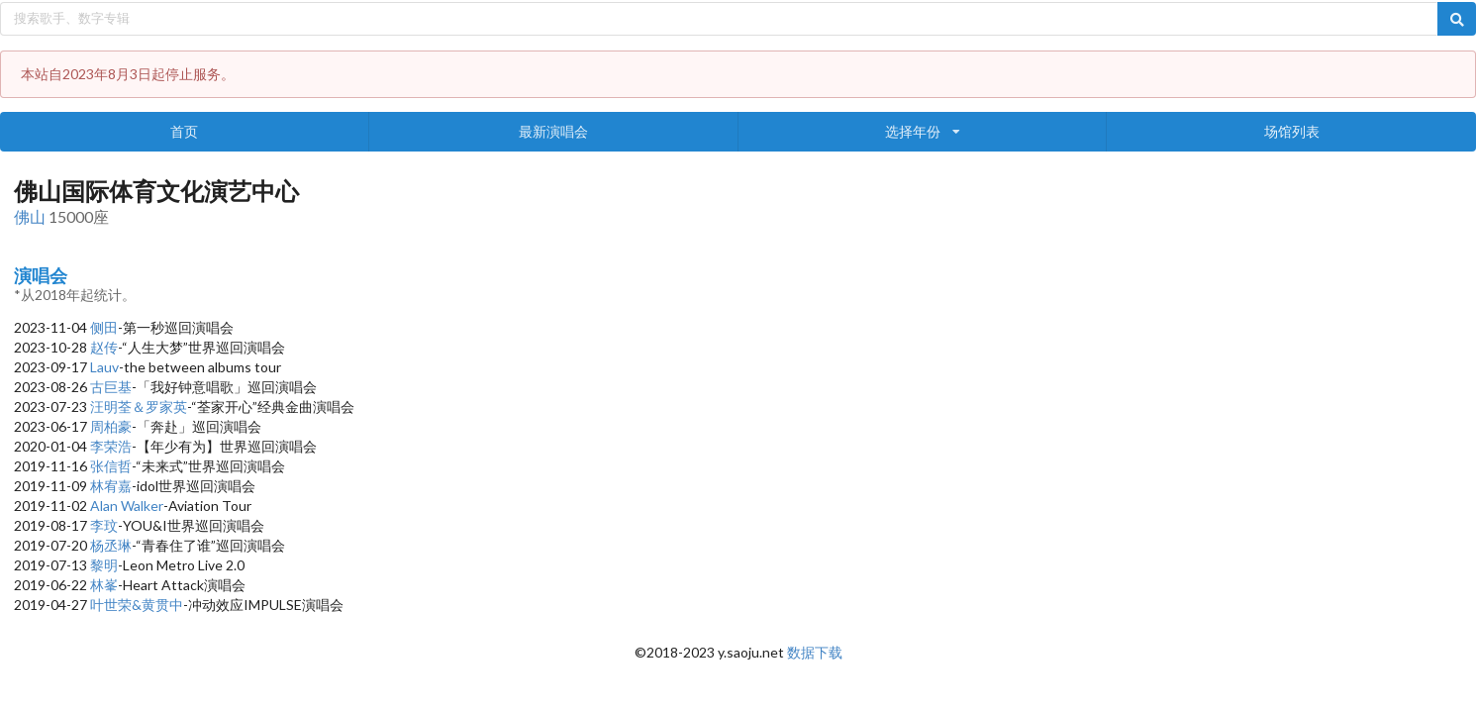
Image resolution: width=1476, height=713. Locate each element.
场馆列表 (1292, 131)
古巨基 (111, 386)
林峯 (104, 584)
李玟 (104, 525)
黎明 (104, 565)
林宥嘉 (111, 485)
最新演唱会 (553, 131)
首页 (184, 131)
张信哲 (111, 466)
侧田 (104, 327)
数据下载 (814, 652)
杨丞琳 (111, 545)
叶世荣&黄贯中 (136, 604)
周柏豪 (111, 426)
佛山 (30, 216)
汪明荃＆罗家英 (138, 406)
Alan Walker (126, 505)
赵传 (104, 347)
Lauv (104, 366)
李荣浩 (111, 446)
